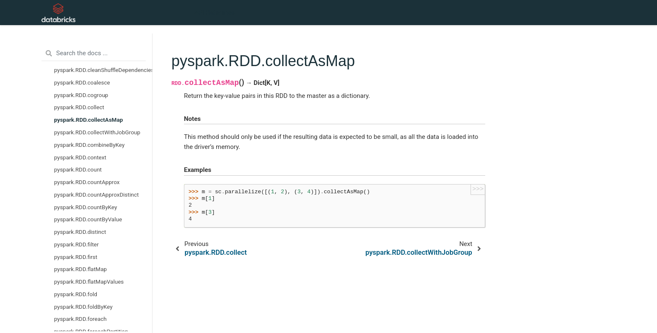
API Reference (214, 12)
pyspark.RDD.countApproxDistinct (96, 194)
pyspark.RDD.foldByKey (83, 306)
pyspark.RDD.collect (79, 107)
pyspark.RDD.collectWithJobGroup (97, 132)
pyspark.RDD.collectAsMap (88, 119)
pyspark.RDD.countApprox (86, 182)
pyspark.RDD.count (78, 169)
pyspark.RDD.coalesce (82, 82)
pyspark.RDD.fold (75, 294)
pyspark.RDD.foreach (80, 318)
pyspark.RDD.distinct (80, 231)
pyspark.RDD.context (80, 157)
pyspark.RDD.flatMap (80, 269)
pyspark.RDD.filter (76, 244)
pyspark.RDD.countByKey (85, 207)
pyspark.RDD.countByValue (88, 219)
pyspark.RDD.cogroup (81, 95)
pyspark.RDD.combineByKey (89, 144)
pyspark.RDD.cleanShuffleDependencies (103, 70)
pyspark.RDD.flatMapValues (89, 281)
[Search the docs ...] (93, 53)
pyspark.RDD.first (75, 257)
